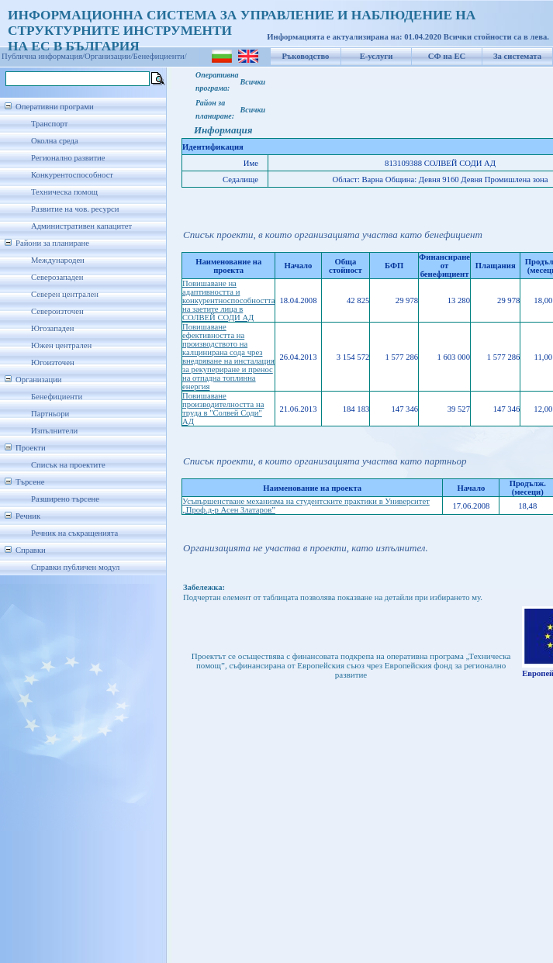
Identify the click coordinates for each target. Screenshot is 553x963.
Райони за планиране (52, 243)
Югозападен (52, 328)
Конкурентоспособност (72, 175)
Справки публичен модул (75, 567)
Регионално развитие (68, 158)
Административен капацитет (81, 226)
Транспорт (49, 123)
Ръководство (306, 56)
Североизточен (57, 311)
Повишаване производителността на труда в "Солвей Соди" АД (223, 409)
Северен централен (65, 294)
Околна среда (54, 140)
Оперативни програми (55, 106)
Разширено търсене (65, 499)
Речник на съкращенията (74, 533)
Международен (58, 260)
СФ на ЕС (446, 56)
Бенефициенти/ (160, 56)
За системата (517, 56)
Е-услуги (376, 56)
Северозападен (57, 277)
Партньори (50, 413)
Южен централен (61, 345)
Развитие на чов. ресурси (75, 209)
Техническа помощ (64, 192)
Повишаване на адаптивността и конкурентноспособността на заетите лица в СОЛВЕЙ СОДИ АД (228, 300)
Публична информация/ (43, 56)
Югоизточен (52, 362)
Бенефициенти (56, 396)
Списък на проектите (68, 465)
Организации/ (109, 56)
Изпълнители (54, 430)
